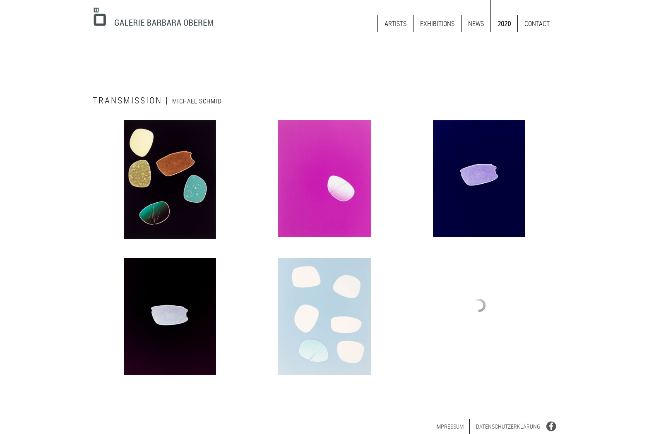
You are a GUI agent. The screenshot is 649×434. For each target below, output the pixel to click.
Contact (537, 23)
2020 (504, 23)
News (476, 23)
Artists (395, 23)
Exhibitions (437, 23)
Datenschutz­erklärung (508, 426)
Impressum (449, 426)
